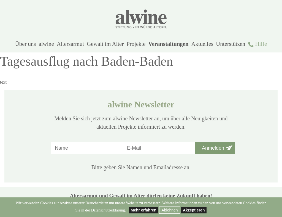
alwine (46, 44)
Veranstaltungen (168, 44)
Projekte (135, 44)
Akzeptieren (194, 210)
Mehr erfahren (143, 210)
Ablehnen (169, 210)
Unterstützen (230, 44)
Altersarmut (70, 44)
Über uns (25, 44)
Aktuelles (202, 44)
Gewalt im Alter (105, 44)
